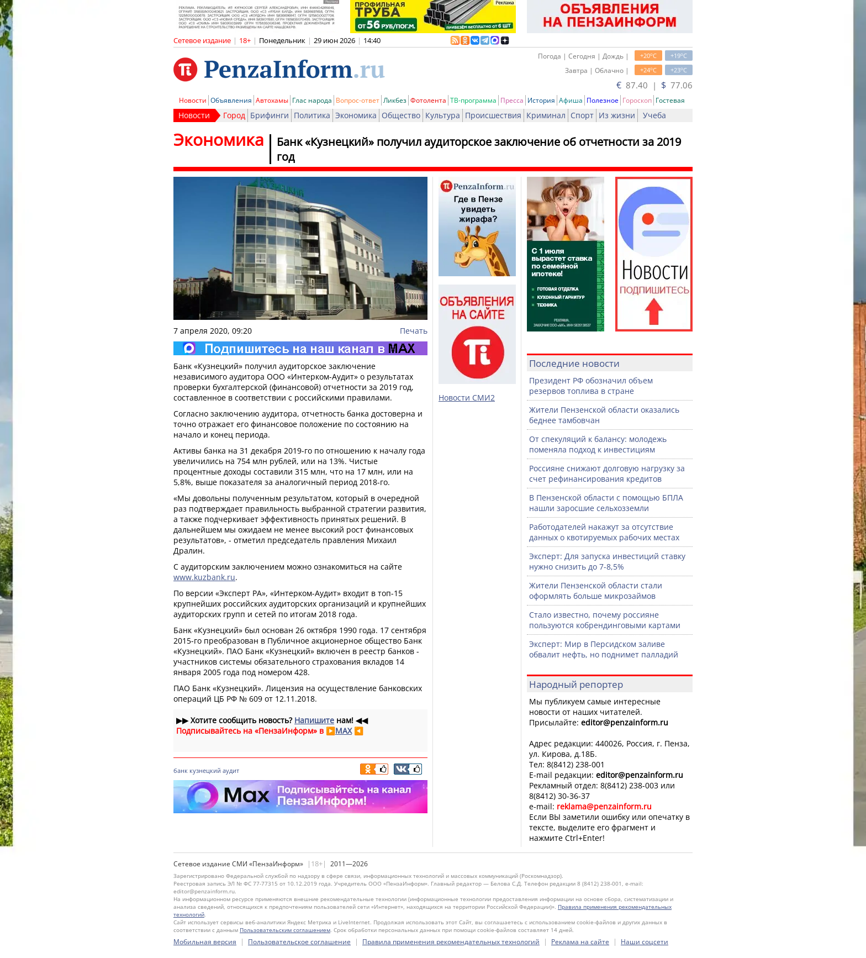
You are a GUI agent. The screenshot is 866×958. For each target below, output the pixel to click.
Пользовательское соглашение (299, 941)
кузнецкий (205, 770)
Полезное (603, 100)
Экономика (356, 115)
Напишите (314, 720)
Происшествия (493, 115)
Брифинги (269, 115)
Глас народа (312, 100)
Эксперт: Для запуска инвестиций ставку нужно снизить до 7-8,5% (607, 561)
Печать (413, 330)
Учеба (654, 115)
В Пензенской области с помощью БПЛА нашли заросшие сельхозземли (606, 502)
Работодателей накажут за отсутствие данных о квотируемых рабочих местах (604, 532)
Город (234, 115)
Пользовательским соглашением (285, 930)
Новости (193, 100)
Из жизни (617, 115)
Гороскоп (637, 100)
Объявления (231, 100)
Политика (312, 115)
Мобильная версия (204, 941)
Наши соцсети (644, 941)
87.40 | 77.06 (654, 85)
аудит (231, 770)
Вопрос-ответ (357, 100)
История (541, 100)
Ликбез (394, 100)
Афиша (571, 100)
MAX (343, 730)
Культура (442, 115)
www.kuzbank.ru (204, 577)
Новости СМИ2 (467, 397)
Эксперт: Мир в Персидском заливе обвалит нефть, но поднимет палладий (603, 649)
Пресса (512, 100)
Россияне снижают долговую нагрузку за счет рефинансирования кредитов (607, 473)
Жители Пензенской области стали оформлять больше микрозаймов (595, 590)
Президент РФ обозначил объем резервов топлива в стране (591, 385)
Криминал (546, 115)
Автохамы (272, 100)
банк (180, 770)
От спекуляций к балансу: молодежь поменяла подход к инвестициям (598, 444)
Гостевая (670, 100)
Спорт (582, 115)
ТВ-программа (473, 100)
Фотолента (428, 100)
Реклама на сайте (580, 941)
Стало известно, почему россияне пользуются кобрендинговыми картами (604, 619)
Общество (401, 115)
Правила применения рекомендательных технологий (451, 941)
